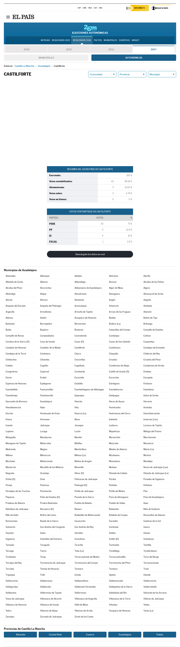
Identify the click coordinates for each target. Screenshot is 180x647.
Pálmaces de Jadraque (86, 479)
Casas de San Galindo (119, 342)
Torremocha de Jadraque (52, 563)
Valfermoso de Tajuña (51, 593)
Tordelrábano (150, 551)
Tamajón (10, 545)
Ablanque (44, 276)
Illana (77, 420)
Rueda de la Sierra (49, 521)
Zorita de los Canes (84, 617)
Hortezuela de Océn (50, 414)
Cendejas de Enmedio (154, 348)
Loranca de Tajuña (152, 426)
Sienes (146, 533)
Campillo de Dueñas (153, 330)
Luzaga (43, 432)
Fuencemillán (46, 390)
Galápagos (114, 396)
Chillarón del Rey (151, 354)
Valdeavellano (81, 581)
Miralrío (147, 455)
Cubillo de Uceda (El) (119, 372)
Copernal (44, 372)
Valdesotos (11, 593)
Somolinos (80, 539)
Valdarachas (12, 581)
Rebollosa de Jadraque (17, 509)
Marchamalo (149, 438)
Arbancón (114, 306)
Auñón (43, 318)
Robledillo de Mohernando (87, 515)
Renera (78, 509)
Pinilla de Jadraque (84, 491)
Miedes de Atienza (118, 450)
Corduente (80, 372)
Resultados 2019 (82, 40)
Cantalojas (114, 336)
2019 (26, 50)
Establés (79, 384)
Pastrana (44, 485)
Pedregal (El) (81, 485)
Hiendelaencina (13, 408)
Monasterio (114, 461)
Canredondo (81, 336)
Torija (43, 557)
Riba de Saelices (151, 509)
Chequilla (113, 354)
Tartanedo (114, 545)
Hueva (9, 420)
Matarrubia (45, 444)
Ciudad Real (55, 635)
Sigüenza (10, 539)
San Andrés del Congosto (52, 527)
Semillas (79, 533)
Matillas (78, 444)
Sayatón (10, 533)
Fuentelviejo (11, 396)
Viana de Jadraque (15, 599)
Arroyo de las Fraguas (119, 312)
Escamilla (79, 378)
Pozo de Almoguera (118, 497)
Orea (42, 479)
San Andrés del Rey (84, 527)
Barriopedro (46, 324)
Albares (44, 282)
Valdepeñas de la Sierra (120, 587)
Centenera (45, 354)
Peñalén (113, 485)
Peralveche (45, 491)
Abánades (10, 276)
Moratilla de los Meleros (51, 467)
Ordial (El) (10, 479)
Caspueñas (148, 342)
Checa (78, 354)
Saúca (146, 527)
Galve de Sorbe (150, 396)
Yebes (146, 605)
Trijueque (10, 575)
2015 (69, 50)
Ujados (112, 575)
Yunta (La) (148, 611)
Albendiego (80, 282)
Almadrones (80, 294)
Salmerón (10, 527)
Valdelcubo (45, 587)
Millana (9, 455)
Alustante (79, 300)
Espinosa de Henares (16, 384)
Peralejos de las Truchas (18, 491)
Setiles (112, 533)
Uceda (78, 575)
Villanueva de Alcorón (51, 599)
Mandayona (46, 438)
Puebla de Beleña (83, 503)
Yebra (8, 611)
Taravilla (79, 545)
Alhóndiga (10, 294)
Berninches (80, 324)
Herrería (147, 402)
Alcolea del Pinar (14, 288)
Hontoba (147, 408)
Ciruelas (113, 360)
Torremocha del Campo (86, 563)
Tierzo (43, 551)
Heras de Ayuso (116, 402)
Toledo (159, 635)
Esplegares (45, 384)
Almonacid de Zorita (153, 294)
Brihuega (147, 324)
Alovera (44, 300)
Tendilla (147, 545)
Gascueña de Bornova (16, 402)
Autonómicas (133, 58)
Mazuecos (148, 444)
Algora (146, 288)
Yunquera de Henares (119, 611)
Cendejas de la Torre (16, 354)
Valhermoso (80, 593)
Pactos (98, 40)
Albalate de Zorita (14, 282)
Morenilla (79, 467)
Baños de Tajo (150, 318)
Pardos (112, 479)
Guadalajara (46, 402)
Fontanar (147, 384)
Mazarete (113, 444)
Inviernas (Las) (150, 420)
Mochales (10, 461)
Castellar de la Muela (50, 348)
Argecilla (10, 312)
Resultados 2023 (61, 40)
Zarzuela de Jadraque (51, 617)
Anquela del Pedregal (50, 306)
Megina (43, 450)
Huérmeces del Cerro (119, 414)
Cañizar (147, 336)
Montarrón (11, 467)
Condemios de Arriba (153, 366)
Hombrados (115, 408)
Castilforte (80, 348)
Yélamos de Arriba (84, 611)
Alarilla (146, 276)
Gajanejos (79, 396)
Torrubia (10, 569)
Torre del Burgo (151, 557)
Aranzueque (80, 306)
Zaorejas (10, 617)
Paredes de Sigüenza (153, 479)
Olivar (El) (79, 473)
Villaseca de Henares (16, 605)
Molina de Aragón (83, 461)
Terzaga (10, 551)
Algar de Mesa (116, 288)
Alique (43, 294)
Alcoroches (45, 288)
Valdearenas (46, 581)
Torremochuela (151, 563)
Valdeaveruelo (116, 581)
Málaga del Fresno (152, 432)
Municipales (46, 58)
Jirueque (79, 426)
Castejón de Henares (16, 348)
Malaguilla (11, 438)
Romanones (11, 521)
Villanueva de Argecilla (86, 599)
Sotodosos (148, 539)
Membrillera (80, 450)
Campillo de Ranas (15, 336)
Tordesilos (11, 557)
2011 (111, 50)
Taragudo (45, 545)
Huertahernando (151, 414)
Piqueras (10, 497)
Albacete (20, 635)
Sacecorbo (80, 521)
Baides (112, 318)
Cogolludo (79, 366)
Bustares (79, 330)
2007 (153, 50)
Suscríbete (140, 8)
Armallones (45, 312)
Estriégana (114, 384)
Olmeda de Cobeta (118, 473)
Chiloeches (11, 360)
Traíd (146, 569)
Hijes (42, 408)
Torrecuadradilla (117, 557)
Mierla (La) (148, 450)
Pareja (9, 485)
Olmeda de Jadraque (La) (156, 473)
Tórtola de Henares (49, 569)
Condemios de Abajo (119, 366)
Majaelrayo (114, 432)
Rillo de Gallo (12, 515)
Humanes (45, 420)
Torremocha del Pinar (120, 563)
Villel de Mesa (81, 605)
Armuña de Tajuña (84, 312)
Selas (43, 533)
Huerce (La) (80, 414)
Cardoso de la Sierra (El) (18, 342)
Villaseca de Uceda (49, 605)
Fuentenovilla (46, 396)
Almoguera (114, 294)
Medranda (11, 450)
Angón (112, 300)
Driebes (147, 372)
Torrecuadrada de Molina (87, 557)
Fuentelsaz (148, 390)
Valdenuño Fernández (85, 587)
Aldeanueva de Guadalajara (88, 288)
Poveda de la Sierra (84, 497)
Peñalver (147, 485)
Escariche (114, 378)
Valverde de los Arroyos (155, 593)
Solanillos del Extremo (51, 539)
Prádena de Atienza (15, 503)
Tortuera (79, 569)
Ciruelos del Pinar (152, 360)
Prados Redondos (48, 503)
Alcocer (113, 282)
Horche (9, 414)
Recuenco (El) (47, 509)
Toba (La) (79, 551)
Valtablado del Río (118, 593)
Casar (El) (79, 342)
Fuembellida (12, 390)
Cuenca (90, 635)
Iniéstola (113, 420)
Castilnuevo (114, 348)
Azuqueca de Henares (85, 318)
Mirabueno (114, 455)
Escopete (148, 378)
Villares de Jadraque (153, 599)
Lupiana (10, 432)
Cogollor (44, 366)
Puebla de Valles (117, 503)
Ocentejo (44, 473)
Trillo (42, 575)
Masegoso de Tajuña (16, 444)
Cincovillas (80, 360)
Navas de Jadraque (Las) (155, 467)
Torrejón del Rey (14, 563)
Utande (146, 575)
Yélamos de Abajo (49, 611)
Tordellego (114, 551)
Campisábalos (47, 336)
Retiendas (114, 509)
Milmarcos (45, 455)
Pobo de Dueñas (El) (50, 497)
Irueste (9, 426)
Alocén (9, 300)
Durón (9, 378)
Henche (78, 402)
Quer (145, 503)
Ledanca (113, 426)
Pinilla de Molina (117, 491)
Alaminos (113, 276)
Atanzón (147, 312)
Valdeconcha (149, 581)
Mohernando (46, 461)
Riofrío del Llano (48, 515)
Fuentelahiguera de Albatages (89, 390)
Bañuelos (10, 324)
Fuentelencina (116, 390)
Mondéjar (148, 461)
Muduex (113, 467)
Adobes (78, 276)
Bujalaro (44, 330)
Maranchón (114, 438)
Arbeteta (147, 306)
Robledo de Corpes (118, 515)
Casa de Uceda (47, 342)
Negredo (10, 473)
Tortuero (113, 569)
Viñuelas (113, 605)
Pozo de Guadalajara (153, 497)
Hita (77, 408)
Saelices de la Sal (152, 521)
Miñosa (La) (80, 455)
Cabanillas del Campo (119, 330)
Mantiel (78, 438)
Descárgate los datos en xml (90, 254)
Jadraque (45, 426)
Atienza (9, 318)
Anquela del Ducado (15, 306)
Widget (135, 40)
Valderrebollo (150, 587)
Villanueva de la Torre (119, 599)
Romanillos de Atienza (154, 515)
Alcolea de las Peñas (153, 282)
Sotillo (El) (114, 539)
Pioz (145, 491)
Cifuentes (44, 360)
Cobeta (9, 366)
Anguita (147, 300)
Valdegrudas (12, 587)
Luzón (78, 432)
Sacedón (113, 521)
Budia (8, 330)
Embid (43, 378)
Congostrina (12, 372)
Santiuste (113, 527)
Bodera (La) (115, 324)
